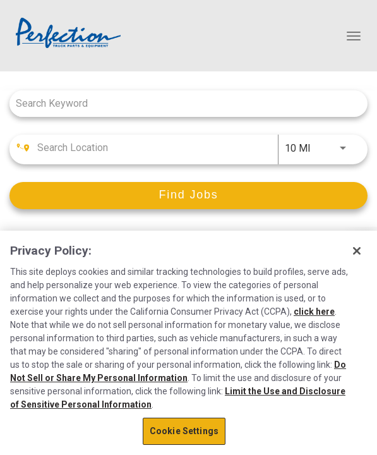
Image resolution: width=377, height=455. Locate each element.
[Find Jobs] (188, 195)
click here (314, 311)
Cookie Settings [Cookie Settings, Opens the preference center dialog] (184, 431)
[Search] (188, 195)
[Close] (357, 251)
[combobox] (182, 103)
